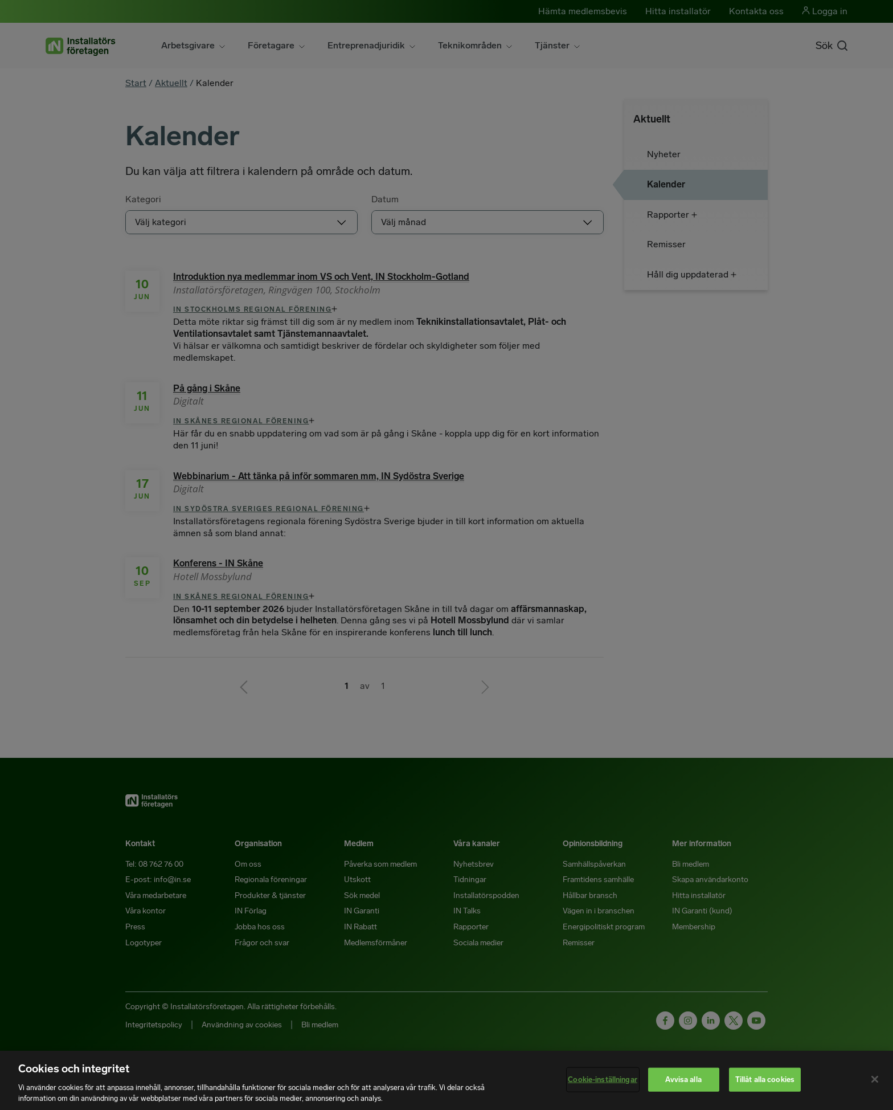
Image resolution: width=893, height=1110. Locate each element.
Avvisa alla (683, 1079)
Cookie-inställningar (602, 1079)
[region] (446, 1080)
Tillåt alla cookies (764, 1079)
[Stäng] (874, 1079)
